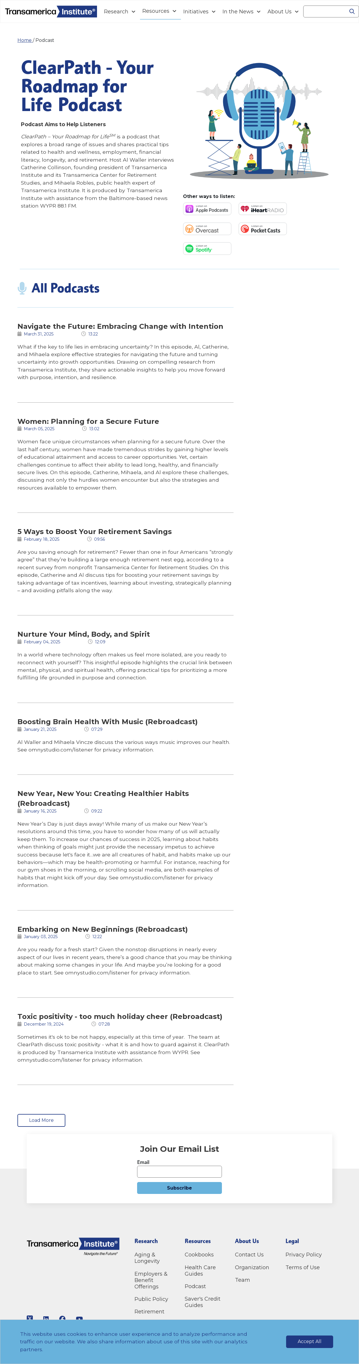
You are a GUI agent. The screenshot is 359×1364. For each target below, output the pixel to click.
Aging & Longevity (147, 1257)
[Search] (324, 11)
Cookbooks (199, 1254)
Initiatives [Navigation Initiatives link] (196, 11)
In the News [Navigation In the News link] (238, 11)
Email (143, 1162)
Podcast (195, 1286)
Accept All (310, 1341)
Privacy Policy (304, 1254)
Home (25, 40)
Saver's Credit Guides (202, 1302)
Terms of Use (303, 1267)
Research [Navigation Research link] (116, 11)
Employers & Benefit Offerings (151, 1280)
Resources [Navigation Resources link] (155, 11)
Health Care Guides (200, 1270)
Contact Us (250, 1254)
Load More (41, 1120)
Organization (252, 1267)
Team (242, 1280)
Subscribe (179, 1188)
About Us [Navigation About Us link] (280, 11)
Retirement (149, 1311)
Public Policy (151, 1299)
